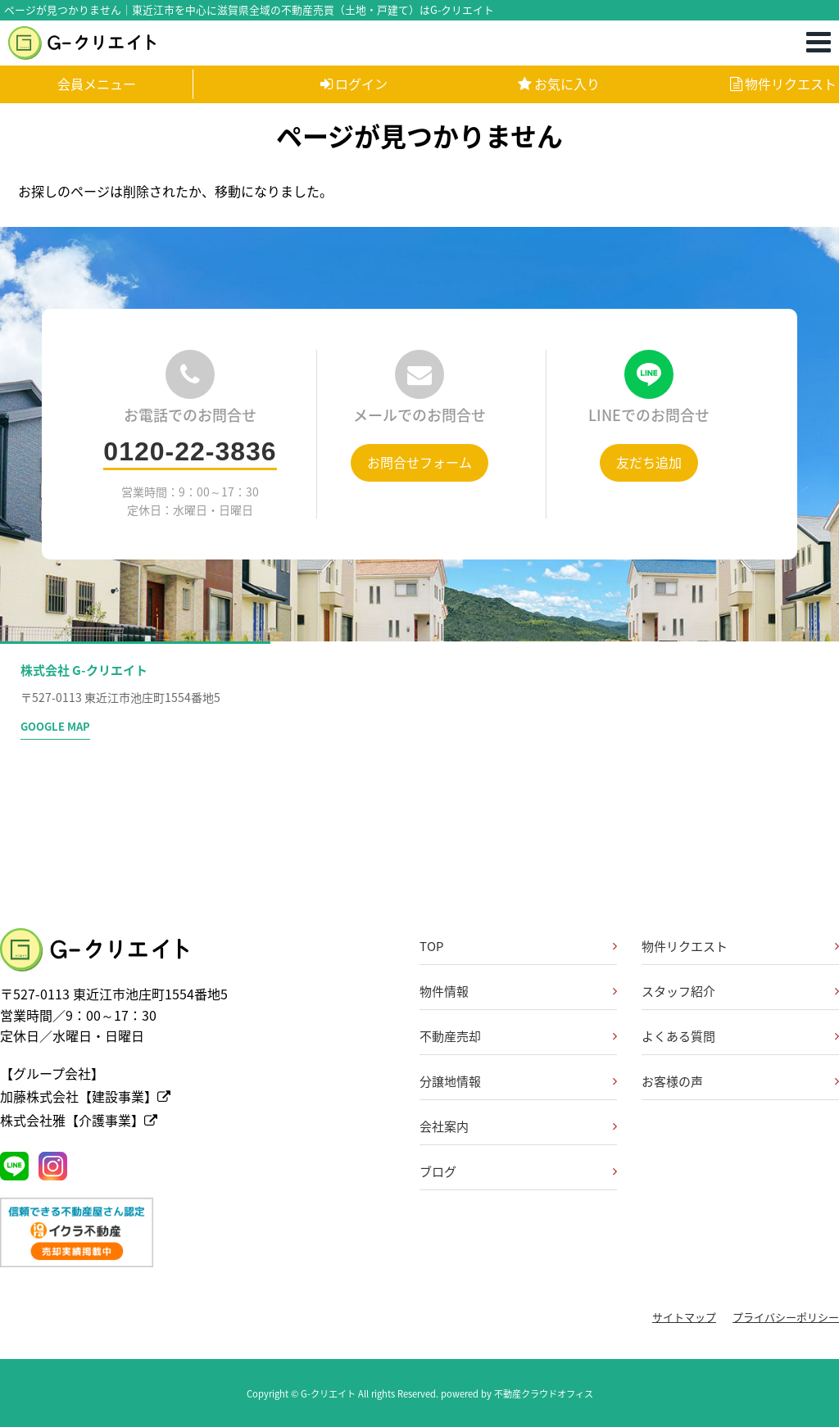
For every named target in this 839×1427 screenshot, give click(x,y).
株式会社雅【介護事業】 (78, 1120)
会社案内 (444, 1126)
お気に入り (559, 83)
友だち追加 (649, 462)
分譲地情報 (450, 1081)
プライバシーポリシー (785, 1316)
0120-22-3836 (189, 451)
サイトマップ (684, 1316)
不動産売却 (450, 1036)
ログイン (354, 83)
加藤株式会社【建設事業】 (85, 1096)
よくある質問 (678, 1036)
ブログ (438, 1171)
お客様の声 (672, 1081)
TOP (431, 946)
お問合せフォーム (419, 462)
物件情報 (444, 991)
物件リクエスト (783, 83)
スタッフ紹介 (678, 991)
